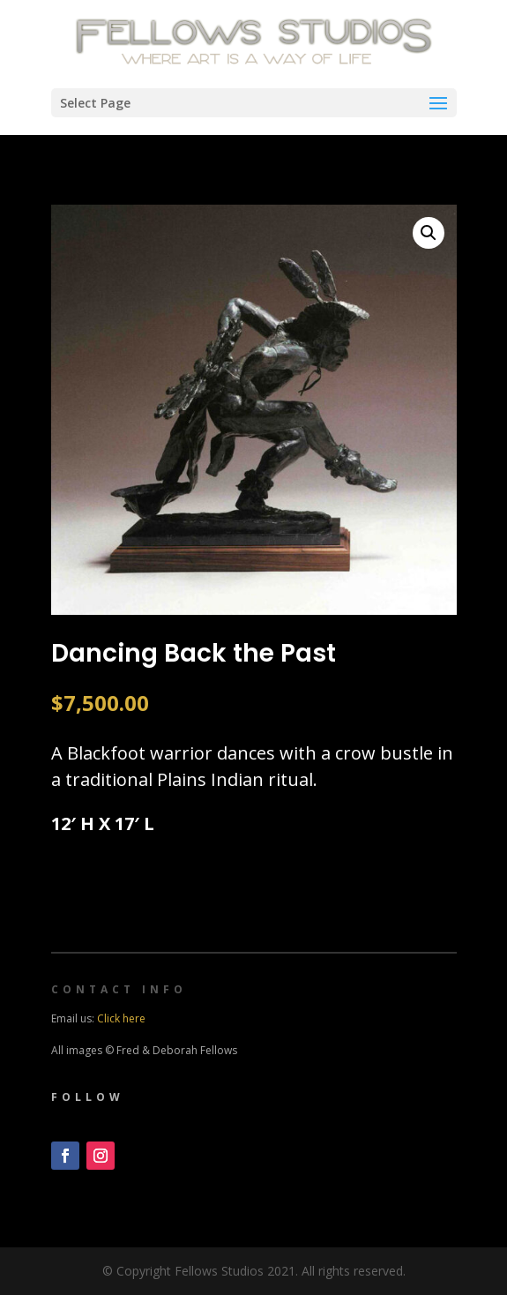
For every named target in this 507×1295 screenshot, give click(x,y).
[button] (428, 233)
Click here (121, 1018)
